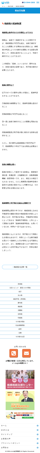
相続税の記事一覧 (20, 267)
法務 (20, 333)
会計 (20, 291)
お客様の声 (20, 439)
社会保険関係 (20, 325)
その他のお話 (20, 336)
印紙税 (20, 318)
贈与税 (20, 303)
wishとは (20, 430)
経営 (20, 329)
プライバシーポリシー (20, 443)
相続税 (20, 306)
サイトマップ (20, 434)
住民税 (20, 314)
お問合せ (20, 447)
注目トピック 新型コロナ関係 (20, 288)
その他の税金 (20, 321)
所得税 (20, 284)
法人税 (20, 295)
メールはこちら (26, 353)
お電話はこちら (13, 353)
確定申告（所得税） (20, 299)
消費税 (20, 310)
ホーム (20, 426)
